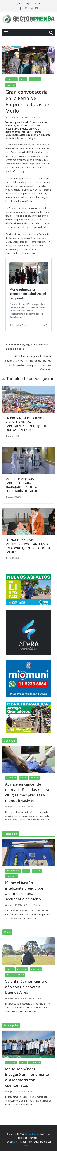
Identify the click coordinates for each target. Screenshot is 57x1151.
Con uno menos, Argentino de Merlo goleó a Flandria (25, 347)
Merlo (23, 79)
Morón (23, 778)
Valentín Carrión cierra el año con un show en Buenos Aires (26, 987)
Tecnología (11, 876)
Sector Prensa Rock (15, 975)
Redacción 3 (29, 806)
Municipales (35, 79)
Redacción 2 (29, 1091)
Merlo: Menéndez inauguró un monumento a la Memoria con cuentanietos (27, 1077)
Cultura (9, 969)
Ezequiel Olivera (33, 905)
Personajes (36, 969)
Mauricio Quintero (32, 117)
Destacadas (11, 79)
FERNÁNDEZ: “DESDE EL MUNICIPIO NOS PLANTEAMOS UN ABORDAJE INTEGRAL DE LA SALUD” (27, 546)
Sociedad (11, 85)
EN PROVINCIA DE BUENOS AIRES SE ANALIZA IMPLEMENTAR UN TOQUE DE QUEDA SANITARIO (26, 424)
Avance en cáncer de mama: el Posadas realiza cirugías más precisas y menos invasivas (27, 792)
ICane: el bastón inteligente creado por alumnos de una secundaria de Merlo (24, 890)
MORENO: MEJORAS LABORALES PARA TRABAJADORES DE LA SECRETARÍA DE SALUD (21, 485)
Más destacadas (13, 871)
